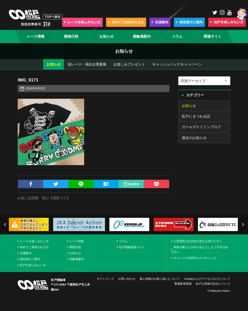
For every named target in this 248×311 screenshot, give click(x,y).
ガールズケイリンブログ (201, 127)
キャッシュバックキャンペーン (177, 64)
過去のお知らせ (194, 138)
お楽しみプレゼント (129, 64)
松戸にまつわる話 (196, 116)
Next (242, 224)
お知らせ (53, 64)
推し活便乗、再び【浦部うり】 (45, 198)
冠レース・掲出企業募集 (87, 64)
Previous (5, 224)
